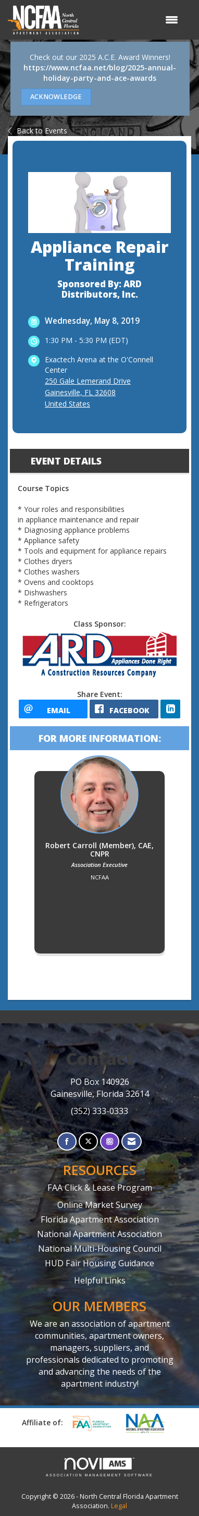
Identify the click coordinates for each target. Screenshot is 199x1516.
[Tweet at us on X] (88, 1141)
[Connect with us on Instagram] (109, 1141)
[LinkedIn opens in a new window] (170, 709)
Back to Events (37, 131)
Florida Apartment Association (100, 1219)
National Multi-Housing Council (99, 1248)
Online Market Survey (99, 1205)
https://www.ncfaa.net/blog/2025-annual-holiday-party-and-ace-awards (99, 73)
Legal (119, 1505)
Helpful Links (100, 1280)
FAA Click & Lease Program (99, 1187)
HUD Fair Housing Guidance (99, 1263)
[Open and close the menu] (133, 19)
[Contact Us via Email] (131, 1141)
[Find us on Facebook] (67, 1141)
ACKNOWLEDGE (56, 96)
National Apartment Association (99, 1234)
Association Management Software (99, 1467)
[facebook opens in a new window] (124, 709)
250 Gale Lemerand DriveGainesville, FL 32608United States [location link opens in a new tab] (88, 392)
